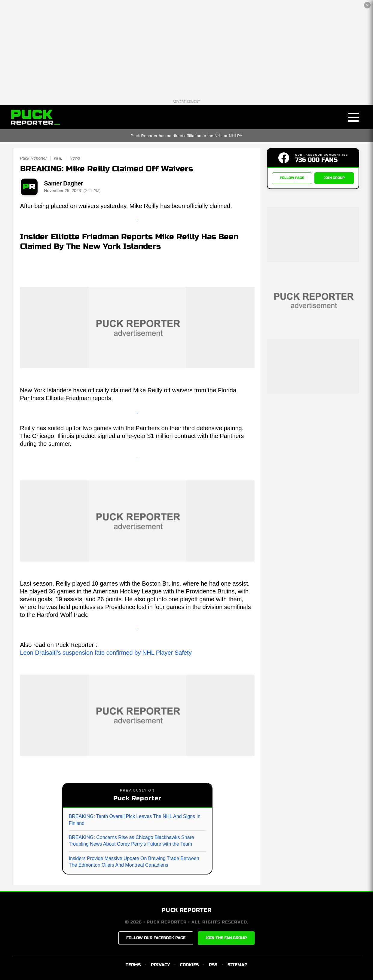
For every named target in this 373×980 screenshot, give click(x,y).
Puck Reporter (33, 158)
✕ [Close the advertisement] (367, 5)
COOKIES (189, 964)
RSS (213, 964)
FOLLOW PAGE (292, 178)
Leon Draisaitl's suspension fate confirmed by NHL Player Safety (106, 652)
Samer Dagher (63, 183)
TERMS (133, 964)
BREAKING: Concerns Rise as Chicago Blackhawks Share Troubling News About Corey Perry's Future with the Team (131, 841)
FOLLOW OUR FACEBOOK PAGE (155, 938)
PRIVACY (160, 964)
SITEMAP (237, 964)
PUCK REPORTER (187, 910)
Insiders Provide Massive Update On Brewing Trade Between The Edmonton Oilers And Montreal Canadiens (134, 862)
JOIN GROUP (334, 178)
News (74, 158)
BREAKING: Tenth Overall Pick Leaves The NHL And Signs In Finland (134, 819)
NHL (58, 158)
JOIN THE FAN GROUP (226, 938)
